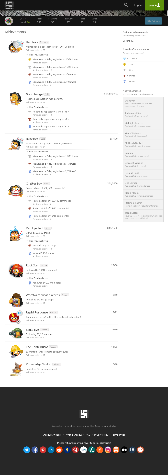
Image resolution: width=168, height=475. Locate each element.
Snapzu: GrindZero (52, 434)
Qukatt (25, 21)
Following (52, 21)
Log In (138, 5)
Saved (94, 21)
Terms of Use (118, 434)
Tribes (82, 21)
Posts (39, 21)
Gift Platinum (153, 21)
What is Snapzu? (73, 434)
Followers (68, 21)
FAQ (88, 434)
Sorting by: (128, 41)
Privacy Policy (101, 434)
